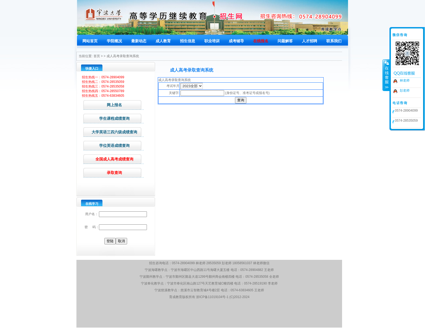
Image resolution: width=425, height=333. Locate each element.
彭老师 (405, 90)
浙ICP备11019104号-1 (212, 297)
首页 (97, 56)
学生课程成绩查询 (106, 118)
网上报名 (102, 104)
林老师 (405, 80)
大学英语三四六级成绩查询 (110, 132)
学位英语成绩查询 (106, 145)
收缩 (386, 75)
